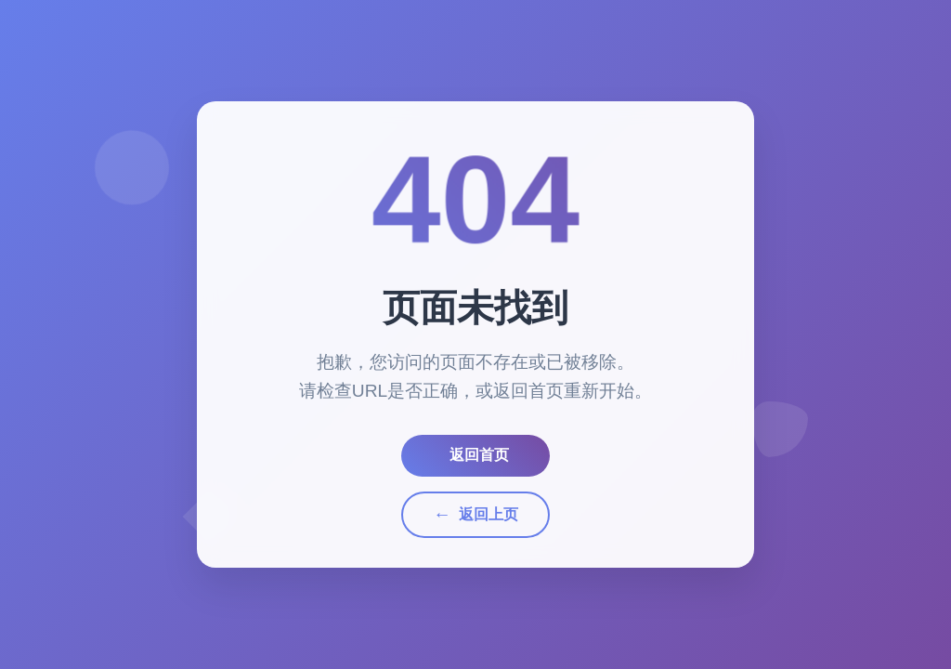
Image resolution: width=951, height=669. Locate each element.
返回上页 (475, 515)
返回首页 (479, 455)
